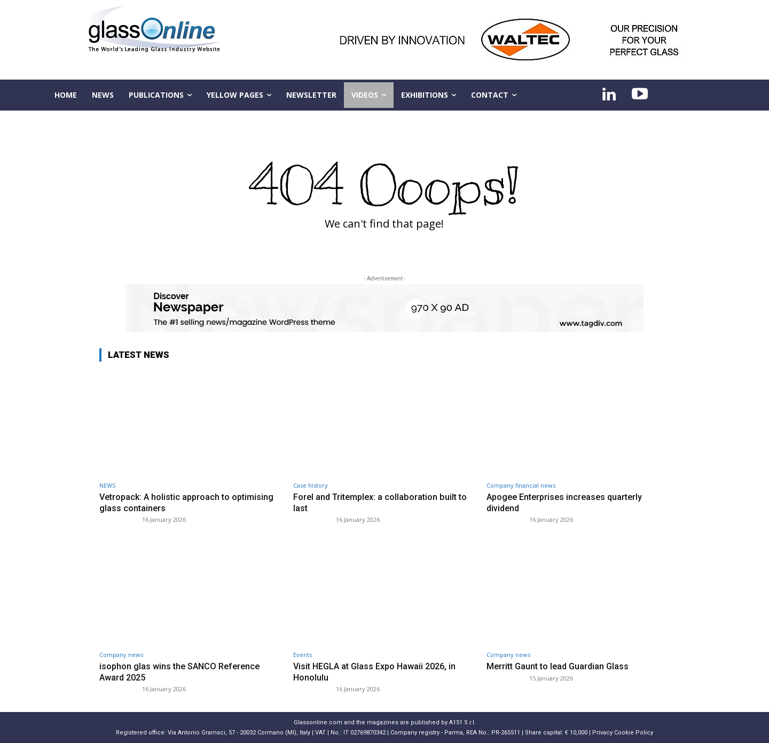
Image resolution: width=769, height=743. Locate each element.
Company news (121, 655)
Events (302, 655)
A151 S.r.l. (462, 722)
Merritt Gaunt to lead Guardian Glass (560, 666)
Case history (310, 485)
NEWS (107, 485)
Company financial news (520, 485)
